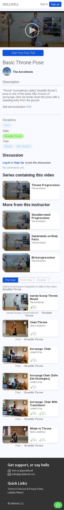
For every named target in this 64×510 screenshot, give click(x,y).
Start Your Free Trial (23, 52)
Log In (6, 162)
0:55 (28, 106)
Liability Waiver (16, 492)
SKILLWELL (11, 4)
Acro (7, 125)
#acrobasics (24, 146)
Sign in (44, 4)
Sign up (55, 4)
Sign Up (19, 162)
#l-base (8, 146)
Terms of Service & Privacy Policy (25, 489)
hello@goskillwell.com (21, 474)
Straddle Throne (13, 136)
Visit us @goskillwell (20, 470)
